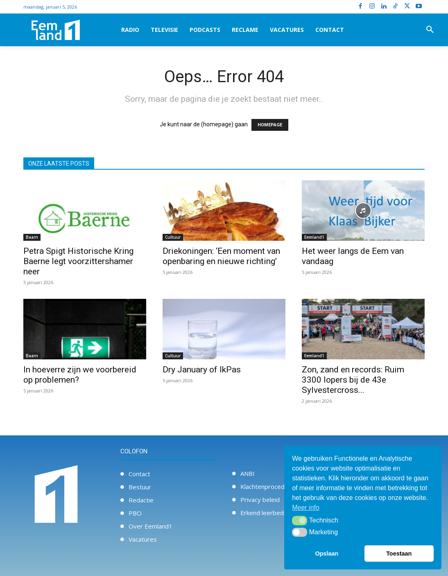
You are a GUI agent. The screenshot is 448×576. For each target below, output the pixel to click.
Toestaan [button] (399, 553)
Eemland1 (314, 237)
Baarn (32, 237)
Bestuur (140, 487)
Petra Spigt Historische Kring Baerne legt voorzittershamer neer (78, 261)
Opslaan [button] (326, 553)
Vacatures (143, 539)
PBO (135, 513)
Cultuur (173, 237)
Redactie (141, 500)
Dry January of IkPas (202, 369)
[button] (430, 30)
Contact (139, 474)
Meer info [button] (305, 507)
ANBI (247, 473)
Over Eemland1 (150, 526)
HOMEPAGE (270, 125)
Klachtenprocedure (267, 486)
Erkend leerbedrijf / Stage (276, 513)
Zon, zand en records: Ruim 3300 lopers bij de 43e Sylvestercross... (353, 380)
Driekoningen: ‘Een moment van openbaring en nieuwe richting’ (221, 256)
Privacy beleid (260, 499)
